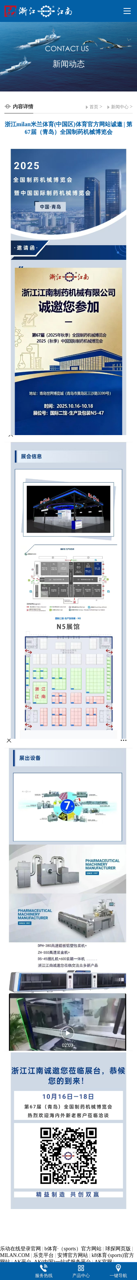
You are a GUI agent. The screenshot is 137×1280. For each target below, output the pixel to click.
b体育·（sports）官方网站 (73, 1248)
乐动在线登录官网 (20, 1248)
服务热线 (44, 1275)
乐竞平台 (43, 1255)
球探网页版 (118, 1248)
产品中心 (81, 1275)
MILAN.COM (15, 1255)
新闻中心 (120, 106)
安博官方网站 (72, 1255)
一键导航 (118, 1275)
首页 (94, 106)
